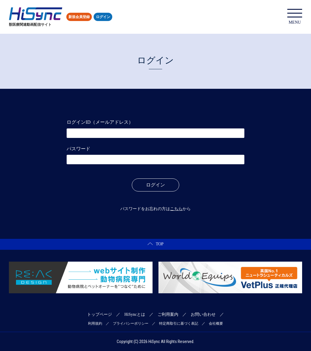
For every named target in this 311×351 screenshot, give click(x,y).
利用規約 (95, 323)
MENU (294, 17)
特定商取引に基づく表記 (178, 323)
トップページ (99, 314)
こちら (176, 209)
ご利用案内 (168, 314)
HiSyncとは (134, 314)
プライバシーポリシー (130, 323)
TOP (155, 244)
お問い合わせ (203, 314)
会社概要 (216, 323)
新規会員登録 (79, 17)
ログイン (103, 17)
